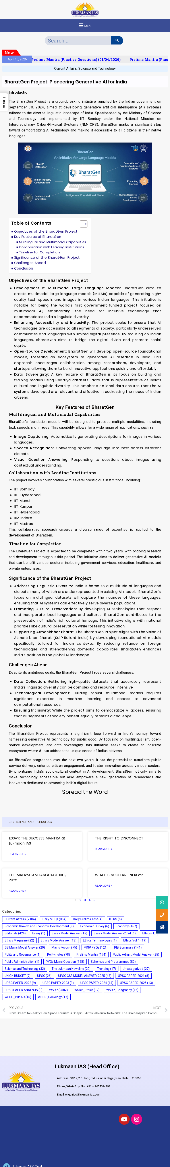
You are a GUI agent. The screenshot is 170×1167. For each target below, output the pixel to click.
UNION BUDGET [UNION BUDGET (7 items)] (18, 976)
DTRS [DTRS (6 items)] (115, 919)
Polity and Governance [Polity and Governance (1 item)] (23, 954)
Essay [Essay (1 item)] (38, 933)
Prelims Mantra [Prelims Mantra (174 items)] (91, 954)
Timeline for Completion (39, 252)
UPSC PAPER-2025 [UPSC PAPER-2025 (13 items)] (136, 983)
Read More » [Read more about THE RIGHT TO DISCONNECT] (103, 849)
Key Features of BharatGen (37, 236)
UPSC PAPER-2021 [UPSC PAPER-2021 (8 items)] (133, 976)
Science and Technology (97, 68)
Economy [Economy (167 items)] (126, 926)
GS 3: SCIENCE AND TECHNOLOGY (30, 822)
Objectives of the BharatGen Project (46, 231)
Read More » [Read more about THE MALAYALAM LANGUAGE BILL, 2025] (17, 890)
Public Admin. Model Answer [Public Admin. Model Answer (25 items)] (136, 954)
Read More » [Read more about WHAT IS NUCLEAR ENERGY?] (103, 885)
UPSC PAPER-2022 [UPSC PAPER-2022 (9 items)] (20, 983)
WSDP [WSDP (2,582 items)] (58, 990)
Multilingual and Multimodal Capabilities (52, 242)
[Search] (117, 40)
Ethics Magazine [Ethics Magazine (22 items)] (19, 940)
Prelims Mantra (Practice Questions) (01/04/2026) (78, 60)
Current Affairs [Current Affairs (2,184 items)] (20, 919)
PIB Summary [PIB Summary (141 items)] (128, 947)
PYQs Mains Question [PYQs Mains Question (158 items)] (65, 961)
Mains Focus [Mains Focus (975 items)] (64, 947)
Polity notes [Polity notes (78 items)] (58, 954)
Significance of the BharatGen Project (47, 257)
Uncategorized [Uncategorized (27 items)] (136, 968)
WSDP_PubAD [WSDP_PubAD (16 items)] (18, 997)
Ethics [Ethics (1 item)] (148, 933)
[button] (85, 25)
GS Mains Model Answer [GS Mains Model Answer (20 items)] (25, 947)
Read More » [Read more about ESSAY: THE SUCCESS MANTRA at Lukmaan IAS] (17, 854)
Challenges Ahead (30, 262)
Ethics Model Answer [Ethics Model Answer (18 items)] (58, 940)
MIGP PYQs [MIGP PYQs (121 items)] (96, 947)
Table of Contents (31, 223)
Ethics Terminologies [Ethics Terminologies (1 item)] (100, 940)
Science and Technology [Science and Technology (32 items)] (25, 968)
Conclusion (23, 268)
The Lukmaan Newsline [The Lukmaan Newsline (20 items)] (71, 968)
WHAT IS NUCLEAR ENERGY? (119, 875)
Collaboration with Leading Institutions (51, 247)
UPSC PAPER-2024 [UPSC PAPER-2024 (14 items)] (96, 983)
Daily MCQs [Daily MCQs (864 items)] (54, 919)
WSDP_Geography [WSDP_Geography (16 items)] (122, 990)
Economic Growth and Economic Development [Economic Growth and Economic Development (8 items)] (39, 926)
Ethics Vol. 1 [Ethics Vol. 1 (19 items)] (134, 940)
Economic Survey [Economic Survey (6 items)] (94, 926)
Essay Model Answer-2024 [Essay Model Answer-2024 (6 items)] (115, 933)
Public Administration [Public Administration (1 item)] (22, 961)
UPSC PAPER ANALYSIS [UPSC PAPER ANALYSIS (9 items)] (23, 990)
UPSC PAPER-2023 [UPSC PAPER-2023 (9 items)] (58, 983)
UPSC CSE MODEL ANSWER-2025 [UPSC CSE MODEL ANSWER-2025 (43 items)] (84, 976)
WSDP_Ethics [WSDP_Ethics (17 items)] (87, 990)
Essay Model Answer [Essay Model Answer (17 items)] (69, 933)
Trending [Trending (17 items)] (106, 968)
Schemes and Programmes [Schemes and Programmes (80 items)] (113, 961)
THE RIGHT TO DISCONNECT (119, 838)
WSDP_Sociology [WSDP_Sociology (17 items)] (53, 997)
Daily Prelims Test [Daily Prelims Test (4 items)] (87, 919)
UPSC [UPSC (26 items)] (44, 976)
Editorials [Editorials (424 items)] (15, 933)
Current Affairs (65, 68)
